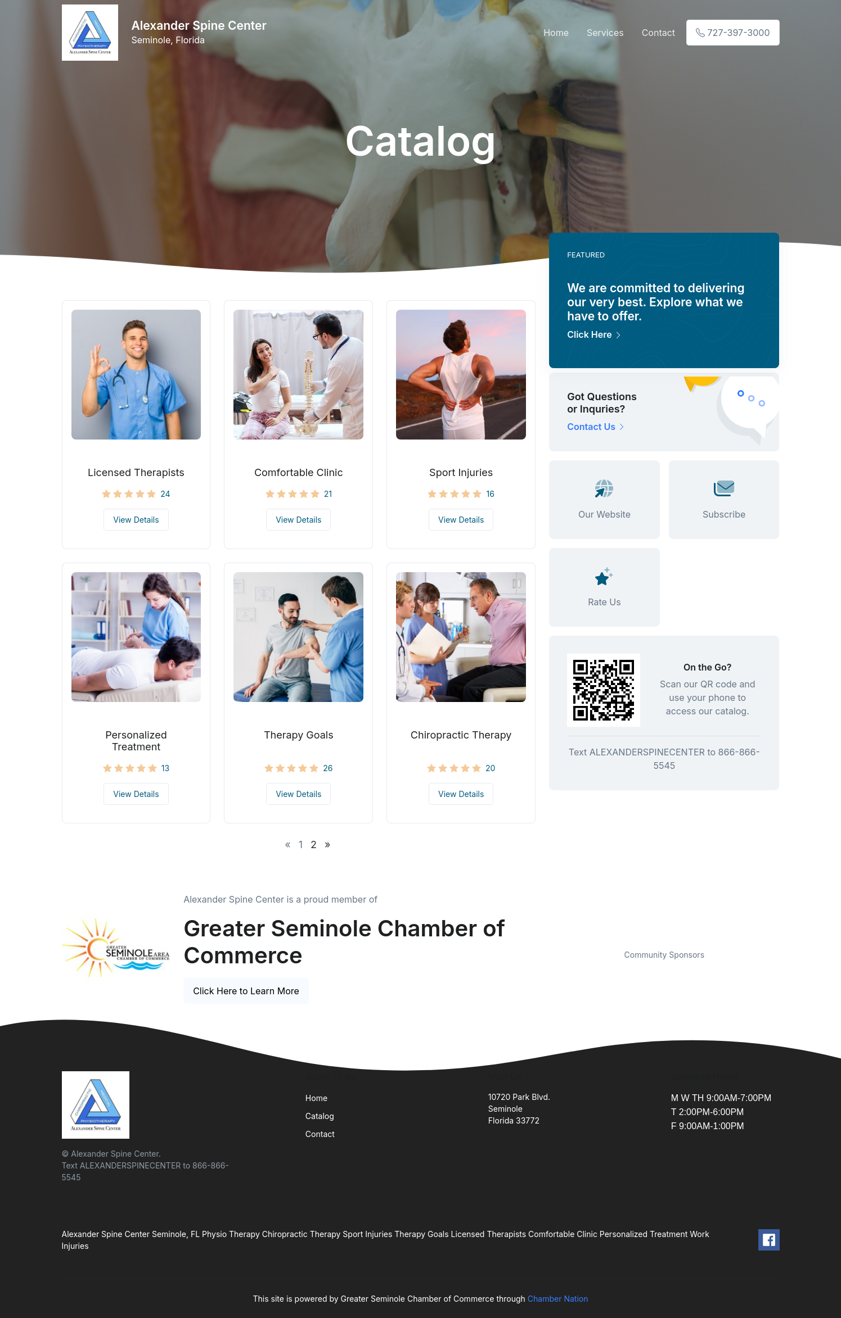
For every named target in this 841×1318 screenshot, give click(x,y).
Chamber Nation (558, 1298)
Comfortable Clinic (298, 472)
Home (556, 32)
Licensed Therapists (136, 472)
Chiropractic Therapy (461, 735)
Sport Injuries (461, 472)
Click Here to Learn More (246, 991)
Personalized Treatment (136, 741)
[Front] (92, 32)
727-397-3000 (733, 32)
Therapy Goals (299, 735)
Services (605, 32)
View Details (136, 519)
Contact (658, 32)
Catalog (319, 1116)
